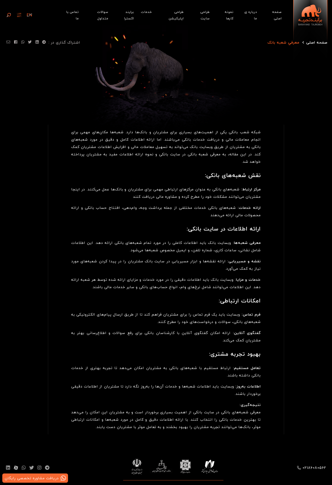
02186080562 (314, 467)
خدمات (146, 12)
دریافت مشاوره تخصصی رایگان (32, 478)
